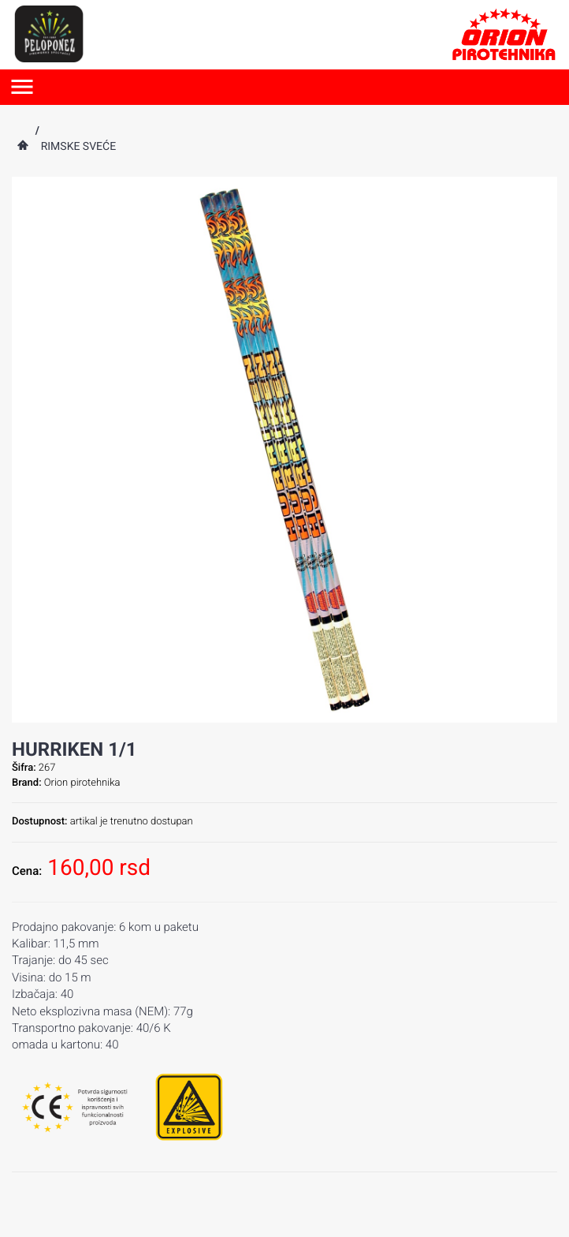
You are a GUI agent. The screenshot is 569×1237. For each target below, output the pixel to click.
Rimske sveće (78, 146)
